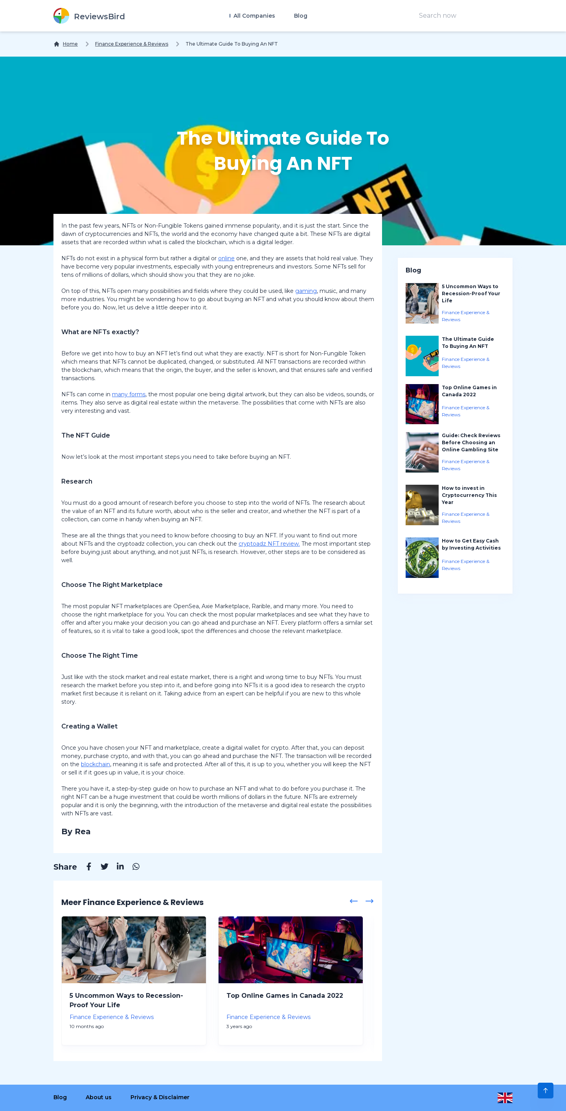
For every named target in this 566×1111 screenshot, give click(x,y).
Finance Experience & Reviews (131, 44)
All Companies (253, 15)
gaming (306, 290)
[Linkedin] (116, 868)
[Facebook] (85, 868)
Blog (300, 15)
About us (99, 1097)
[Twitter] (100, 868)
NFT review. (283, 543)
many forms (128, 394)
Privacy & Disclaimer (159, 1097)
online (226, 258)
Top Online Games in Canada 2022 (284, 995)
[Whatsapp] (132, 868)
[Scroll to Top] (545, 1090)
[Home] (65, 44)
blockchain (95, 764)
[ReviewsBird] (89, 16)
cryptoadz (252, 543)
